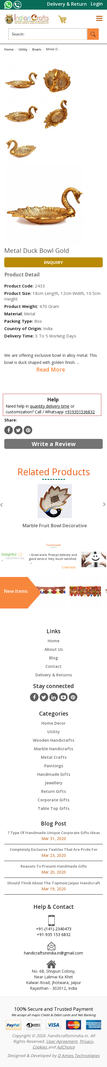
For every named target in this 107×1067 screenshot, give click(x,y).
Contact (53, 666)
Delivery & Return (67, 4)
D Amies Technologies (79, 1055)
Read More (50, 369)
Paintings (53, 765)
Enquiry (53, 262)
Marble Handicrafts (53, 748)
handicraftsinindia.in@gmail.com (53, 953)
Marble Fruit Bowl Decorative (55, 525)
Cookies (40, 1047)
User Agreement (61, 1041)
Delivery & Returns (53, 675)
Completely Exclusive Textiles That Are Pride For (54, 849)
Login (97, 4)
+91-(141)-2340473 (53, 928)
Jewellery (53, 782)
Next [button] (104, 504)
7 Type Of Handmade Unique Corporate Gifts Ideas (53, 832)
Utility (53, 731)
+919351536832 (80, 411)
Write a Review (54, 444)
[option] (55, 511)
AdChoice (66, 1047)
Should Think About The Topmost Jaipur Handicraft (53, 882)
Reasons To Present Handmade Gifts (54, 866)
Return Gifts (53, 791)
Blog (53, 657)
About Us (54, 649)
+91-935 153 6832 (53, 934)
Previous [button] (1, 505)
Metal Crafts (53, 757)
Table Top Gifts (53, 808)
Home (53, 640)
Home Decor (53, 723)
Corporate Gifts (53, 800)
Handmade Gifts (53, 774)
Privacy (86, 1041)
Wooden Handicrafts (53, 740)
